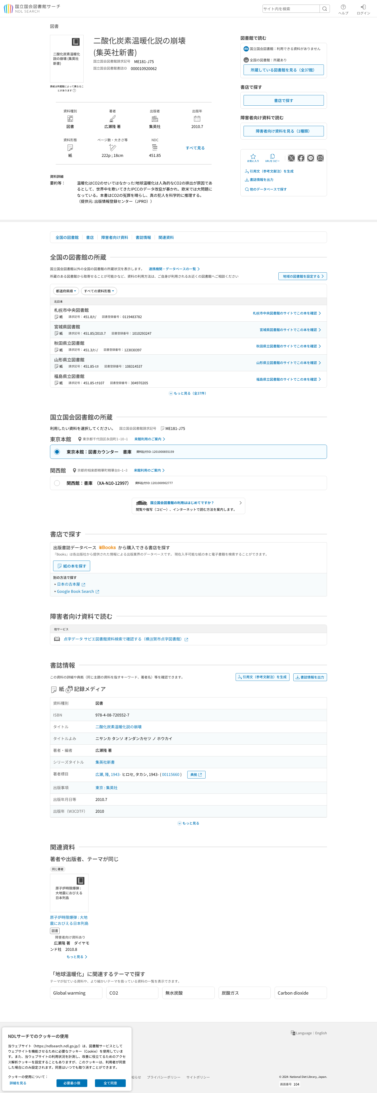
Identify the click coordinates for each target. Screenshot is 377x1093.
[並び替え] (66, 291)
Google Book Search (78, 591)
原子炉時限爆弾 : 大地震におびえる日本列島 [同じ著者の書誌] (69, 920)
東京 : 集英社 (106, 787)
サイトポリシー (198, 1077)
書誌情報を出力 (259, 179)
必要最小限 (71, 1082)
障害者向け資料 (114, 237)
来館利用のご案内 (150, 439)
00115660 (170, 774)
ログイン (363, 9)
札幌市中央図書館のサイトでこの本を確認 (288, 313)
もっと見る (78, 957)
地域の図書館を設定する (304, 276)
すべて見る (195, 148)
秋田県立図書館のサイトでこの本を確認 (289, 346)
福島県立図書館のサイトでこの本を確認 (289, 379)
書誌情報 (143, 237)
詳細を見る (18, 1082)
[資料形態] (99, 291)
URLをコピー (272, 158)
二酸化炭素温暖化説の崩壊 (118, 726)
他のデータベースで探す (266, 189)
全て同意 (110, 1082)
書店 (90, 237)
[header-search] (296, 9)
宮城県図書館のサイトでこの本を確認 (291, 330)
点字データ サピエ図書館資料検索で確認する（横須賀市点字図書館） (126, 639)
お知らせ (134, 1077)
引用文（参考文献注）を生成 (269, 171)
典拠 (196, 774)
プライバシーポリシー (164, 1077)
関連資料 (166, 237)
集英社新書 (105, 762)
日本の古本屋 (71, 584)
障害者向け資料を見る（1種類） (284, 131)
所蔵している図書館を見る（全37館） (284, 70)
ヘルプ (343, 9)
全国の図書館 (67, 237)
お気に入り (253, 158)
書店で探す (283, 100)
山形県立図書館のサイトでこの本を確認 (289, 363)
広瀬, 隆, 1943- (108, 774)
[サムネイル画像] (70, 893)
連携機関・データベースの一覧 (175, 269)
